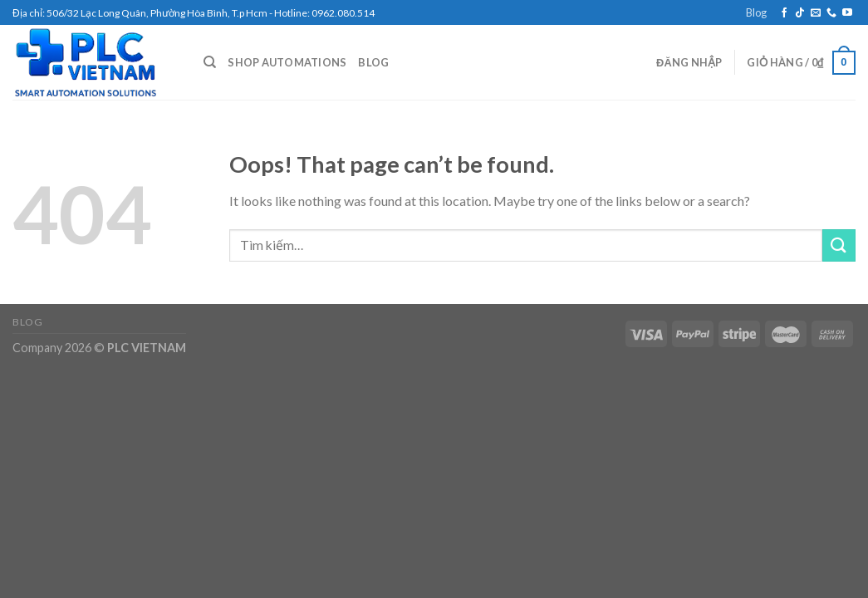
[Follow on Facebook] (784, 13)
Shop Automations (287, 62)
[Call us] (831, 13)
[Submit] (839, 245)
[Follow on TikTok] (800, 13)
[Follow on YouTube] (847, 13)
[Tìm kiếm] (210, 62)
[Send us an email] (816, 13)
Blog (756, 12)
